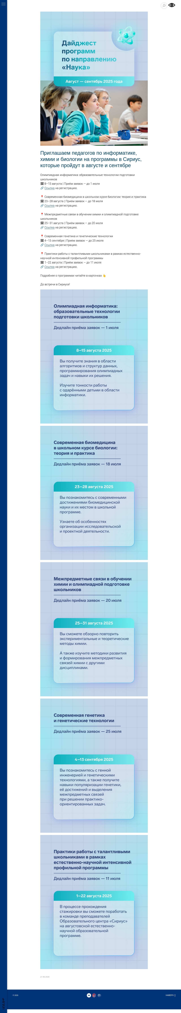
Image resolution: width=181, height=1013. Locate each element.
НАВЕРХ (170, 999)
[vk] (89, 999)
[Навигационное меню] (4, 4)
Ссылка (50, 190)
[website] (94, 999)
